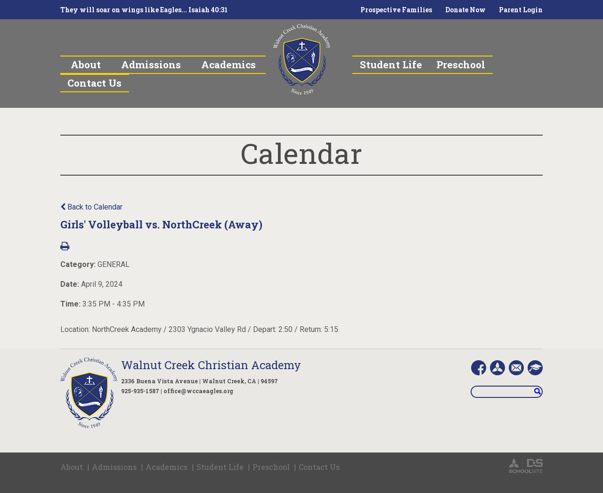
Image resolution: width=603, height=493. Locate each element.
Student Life (220, 467)
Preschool (271, 467)
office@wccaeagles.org (198, 391)
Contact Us (319, 467)
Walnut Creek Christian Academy (211, 364)
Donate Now (465, 9)
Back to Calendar (91, 206)
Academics (166, 467)
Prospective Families (396, 9)
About (71, 467)
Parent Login (521, 9)
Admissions (114, 467)
